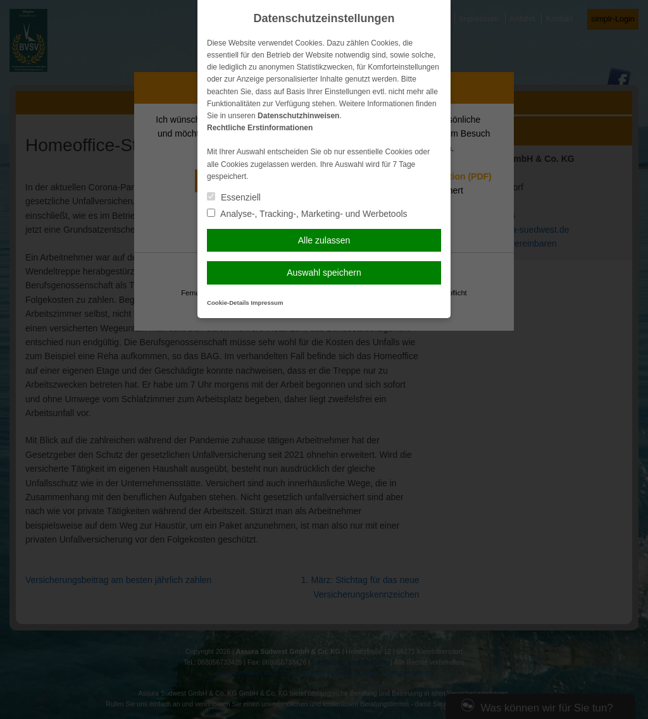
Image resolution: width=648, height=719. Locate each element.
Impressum (267, 302)
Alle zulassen (324, 240)
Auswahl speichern (324, 272)
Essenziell (234, 197)
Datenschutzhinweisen (298, 115)
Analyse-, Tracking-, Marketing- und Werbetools (307, 214)
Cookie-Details (228, 302)
